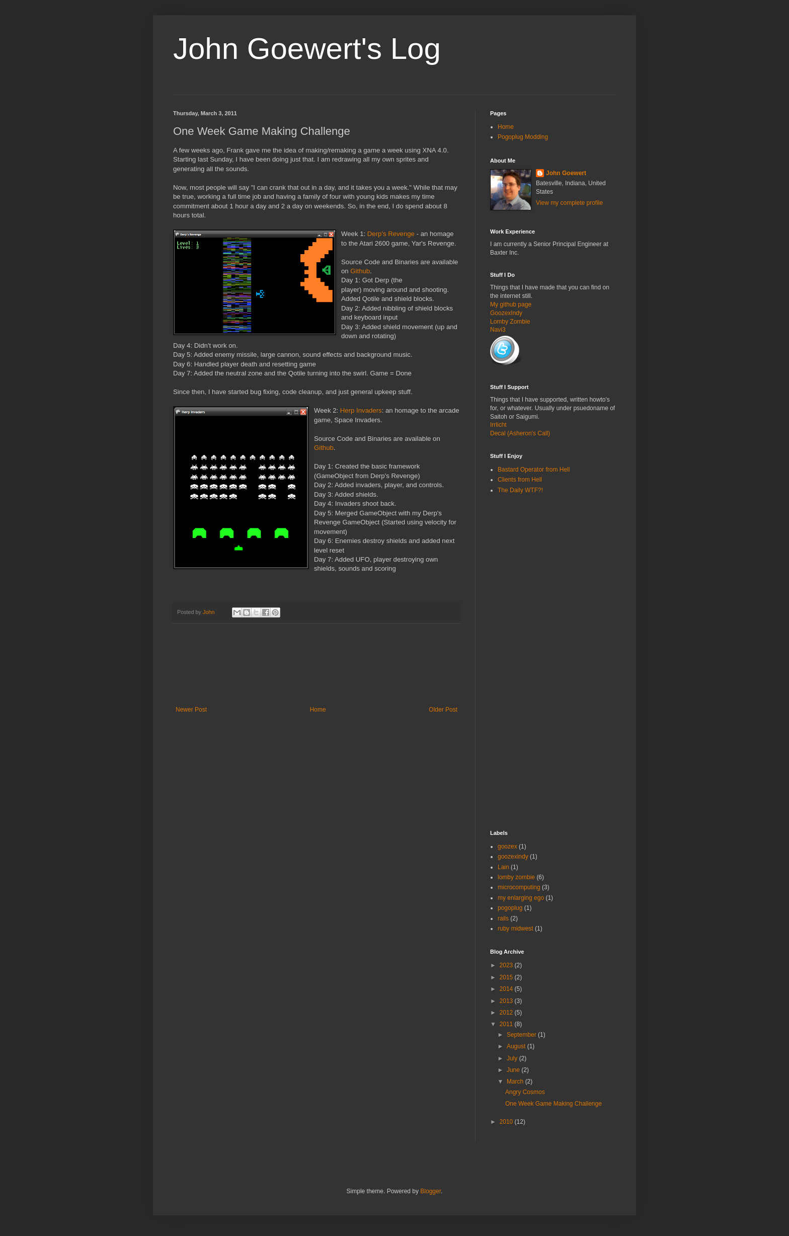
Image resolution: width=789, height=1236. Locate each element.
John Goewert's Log (307, 48)
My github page (510, 304)
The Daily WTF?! (520, 490)
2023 (507, 965)
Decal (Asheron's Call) (520, 433)
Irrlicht (498, 424)
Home (318, 709)
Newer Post (191, 709)
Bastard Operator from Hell (534, 469)
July (513, 1058)
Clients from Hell (520, 479)
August (517, 1046)
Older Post (443, 709)
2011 (507, 1024)
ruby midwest (515, 928)
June (514, 1069)
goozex (507, 846)
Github (360, 271)
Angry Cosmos (525, 1092)
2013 (507, 1001)
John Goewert (566, 173)
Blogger (430, 1191)
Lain (503, 867)
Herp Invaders (361, 410)
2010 (507, 1121)
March (516, 1081)
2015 (507, 977)
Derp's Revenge (391, 234)
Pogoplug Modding (523, 136)
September (522, 1034)
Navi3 (498, 329)
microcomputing (519, 887)
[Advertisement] (356, 670)
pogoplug (510, 907)
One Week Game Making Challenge (553, 1103)
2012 (507, 1012)
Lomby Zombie (510, 321)
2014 (507, 988)
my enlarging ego (521, 897)
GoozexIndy (506, 313)
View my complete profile (569, 202)
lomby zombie (516, 877)
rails (503, 918)
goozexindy (513, 856)
